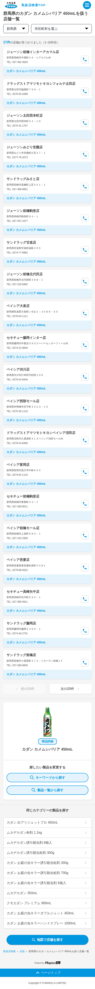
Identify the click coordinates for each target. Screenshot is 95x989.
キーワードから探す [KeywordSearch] (47, 777)
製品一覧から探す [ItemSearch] (47, 790)
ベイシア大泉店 (18, 306)
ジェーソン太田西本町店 (25, 115)
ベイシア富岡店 (18, 464)
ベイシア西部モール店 (23, 401)
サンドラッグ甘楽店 (21, 242)
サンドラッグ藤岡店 (21, 623)
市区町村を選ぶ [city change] (61, 28)
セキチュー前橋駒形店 (23, 496)
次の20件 (71, 688)
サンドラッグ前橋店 (21, 655)
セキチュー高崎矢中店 (23, 591)
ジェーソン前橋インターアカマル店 (33, 52)
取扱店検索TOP (33, 5)
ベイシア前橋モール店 (23, 528)
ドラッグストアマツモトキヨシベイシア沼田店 (41, 433)
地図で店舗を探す (47, 939)
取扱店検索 (9, 951)
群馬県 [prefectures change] (16, 28)
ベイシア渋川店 (18, 369)
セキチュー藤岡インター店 (26, 337)
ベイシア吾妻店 (18, 559)
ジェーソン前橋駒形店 (23, 211)
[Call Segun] (84, 59)
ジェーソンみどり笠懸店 (25, 147)
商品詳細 (47, 741)
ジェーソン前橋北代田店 (25, 274)
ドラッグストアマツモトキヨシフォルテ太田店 (41, 83)
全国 (22, 951)
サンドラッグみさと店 (23, 179)
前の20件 (24, 688)
